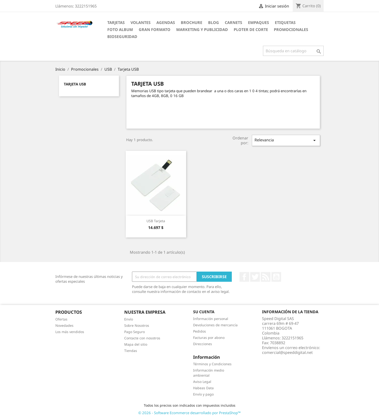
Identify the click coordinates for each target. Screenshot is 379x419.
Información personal (210, 318)
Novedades (64, 325)
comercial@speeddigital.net (287, 352)
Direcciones (202, 344)
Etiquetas (285, 22)
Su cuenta (203, 311)
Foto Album (120, 29)
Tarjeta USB (75, 84)
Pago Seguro (134, 331)
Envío (128, 319)
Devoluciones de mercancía (215, 325)
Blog (213, 22)
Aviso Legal (202, 381)
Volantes (141, 22)
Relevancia (286, 140)
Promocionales (291, 29)
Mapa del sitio (135, 344)
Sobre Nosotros (136, 325)
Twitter (255, 277)
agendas (165, 22)
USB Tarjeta (155, 221)
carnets (233, 22)
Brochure (191, 22)
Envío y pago (203, 394)
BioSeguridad (122, 36)
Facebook (244, 277)
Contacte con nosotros (142, 338)
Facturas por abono (209, 337)
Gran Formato (154, 29)
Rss (265, 277)
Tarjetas (116, 22)
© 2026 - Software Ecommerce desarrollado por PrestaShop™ (189, 412)
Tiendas (130, 350)
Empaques (258, 22)
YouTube (276, 277)
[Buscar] (293, 51)
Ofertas (61, 319)
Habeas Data (203, 388)
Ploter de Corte (251, 29)
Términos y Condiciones (212, 364)
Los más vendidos (69, 331)
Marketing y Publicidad (202, 29)
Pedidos (199, 331)
